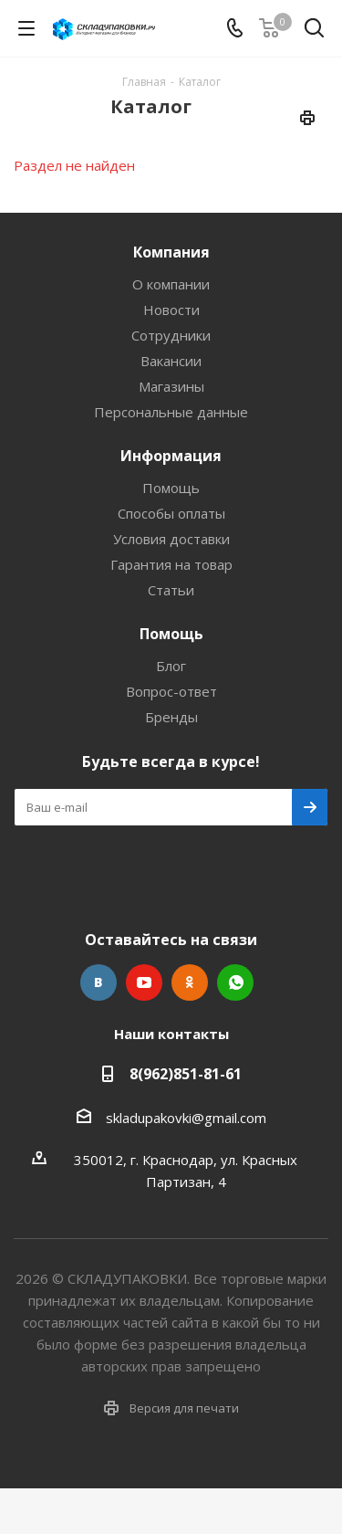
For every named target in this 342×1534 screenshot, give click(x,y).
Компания (171, 252)
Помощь (171, 487)
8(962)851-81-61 (186, 1074)
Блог (171, 666)
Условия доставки (171, 539)
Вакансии (171, 361)
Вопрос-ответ (171, 691)
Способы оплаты (171, 513)
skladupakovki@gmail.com (186, 1117)
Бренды (171, 717)
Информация (171, 456)
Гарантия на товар (171, 564)
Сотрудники (171, 335)
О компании (171, 284)
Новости (171, 309)
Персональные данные (171, 412)
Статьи (171, 590)
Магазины (171, 386)
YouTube (144, 982)
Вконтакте (98, 982)
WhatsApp (235, 982)
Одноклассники (189, 982)
